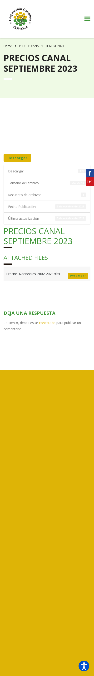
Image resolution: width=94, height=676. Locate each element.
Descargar (17, 158)
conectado (47, 322)
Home (8, 46)
